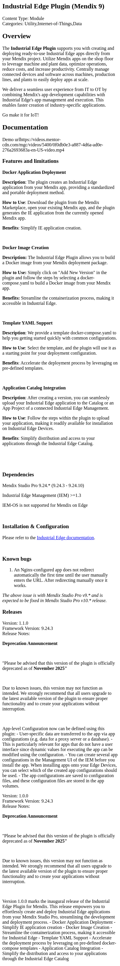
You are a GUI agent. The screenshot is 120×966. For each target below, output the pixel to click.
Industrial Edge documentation (65, 537)
